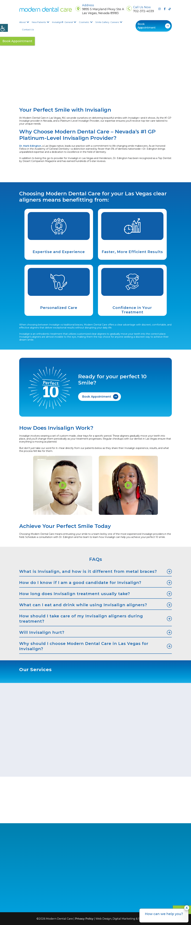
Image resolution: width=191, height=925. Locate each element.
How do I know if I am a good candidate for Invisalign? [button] (80, 582)
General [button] (68, 22)
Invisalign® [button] (57, 22)
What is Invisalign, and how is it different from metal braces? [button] (88, 571)
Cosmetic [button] (84, 22)
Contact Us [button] (28, 29)
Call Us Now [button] (142, 7)
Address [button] (88, 5)
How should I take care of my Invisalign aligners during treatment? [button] (81, 618)
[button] (45, 9)
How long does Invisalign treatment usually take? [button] (74, 593)
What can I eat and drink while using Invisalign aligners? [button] (83, 604)
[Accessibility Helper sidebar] (4, 28)
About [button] (22, 22)
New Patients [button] (39, 22)
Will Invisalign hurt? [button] (41, 632)
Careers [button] (114, 22)
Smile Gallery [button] (102, 22)
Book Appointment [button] (147, 25)
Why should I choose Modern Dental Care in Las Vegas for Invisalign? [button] (83, 646)
